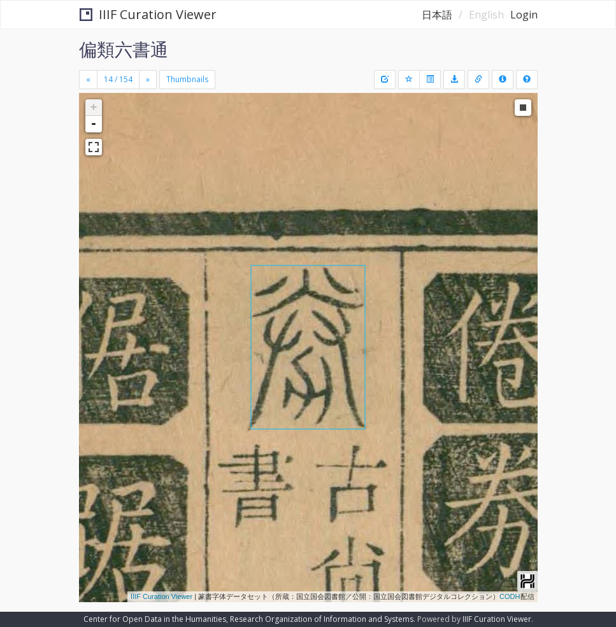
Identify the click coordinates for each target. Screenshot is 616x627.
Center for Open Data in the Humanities (154, 619)
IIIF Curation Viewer (148, 14)
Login (524, 15)
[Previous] (88, 79)
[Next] (148, 79)
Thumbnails (187, 79)
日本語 (437, 15)
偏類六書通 (123, 49)
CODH (509, 596)
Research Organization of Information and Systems (321, 619)
